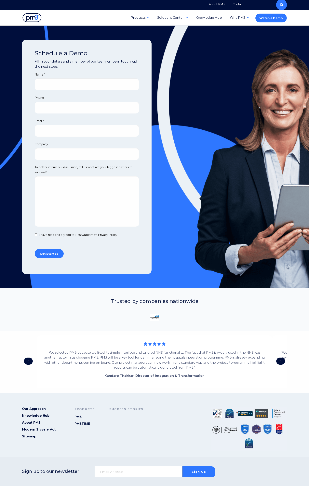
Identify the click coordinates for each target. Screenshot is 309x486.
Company (41, 144)
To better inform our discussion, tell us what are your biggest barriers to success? (83, 169)
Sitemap (29, 436)
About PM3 (31, 422)
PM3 (78, 417)
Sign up (199, 472)
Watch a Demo (271, 18)
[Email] (138, 471)
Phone (39, 98)
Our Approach (34, 409)
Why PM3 (237, 17)
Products (138, 17)
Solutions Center (170, 17)
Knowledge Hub (209, 17)
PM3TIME (82, 424)
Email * (39, 121)
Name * (40, 74)
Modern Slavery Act (39, 429)
